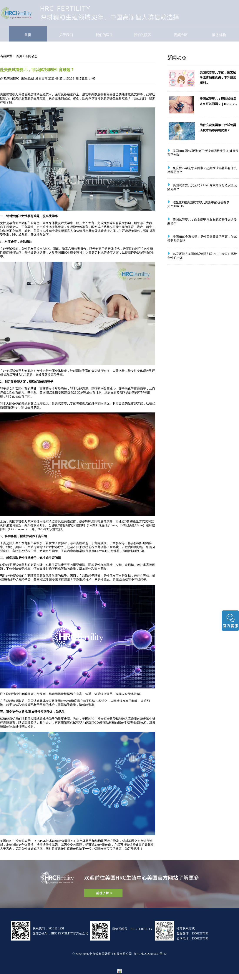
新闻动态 (31, 56)
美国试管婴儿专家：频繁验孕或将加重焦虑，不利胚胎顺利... (218, 77)
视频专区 (181, 35)
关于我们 (66, 35)
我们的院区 (142, 35)
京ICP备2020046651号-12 (149, 953)
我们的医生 (104, 35)
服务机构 (219, 35)
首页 (27, 35)
